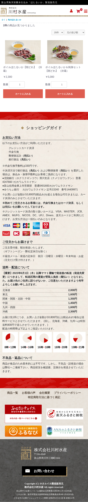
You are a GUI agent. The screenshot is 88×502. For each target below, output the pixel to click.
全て (3, 20)
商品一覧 (12, 392)
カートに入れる (23, 94)
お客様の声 (28, 392)
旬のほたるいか (14, 20)
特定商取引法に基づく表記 (44, 397)
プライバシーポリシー (67, 392)
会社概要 (44, 392)
